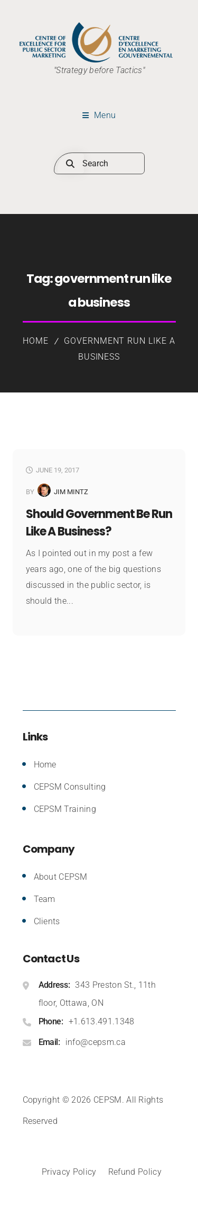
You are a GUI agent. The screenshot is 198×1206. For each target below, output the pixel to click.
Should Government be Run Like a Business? (99, 523)
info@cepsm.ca (95, 1042)
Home (36, 341)
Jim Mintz (71, 492)
